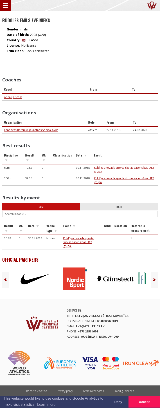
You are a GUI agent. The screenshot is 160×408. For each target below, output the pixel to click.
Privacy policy (65, 391)
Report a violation (36, 391)
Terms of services (93, 391)
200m (119, 207)
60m (41, 207)
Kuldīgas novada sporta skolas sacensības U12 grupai (78, 242)
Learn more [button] (46, 404)
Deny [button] (118, 402)
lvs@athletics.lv (90, 326)
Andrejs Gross (13, 97)
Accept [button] (144, 402)
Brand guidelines (124, 391)
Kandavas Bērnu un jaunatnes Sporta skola (31, 130)
